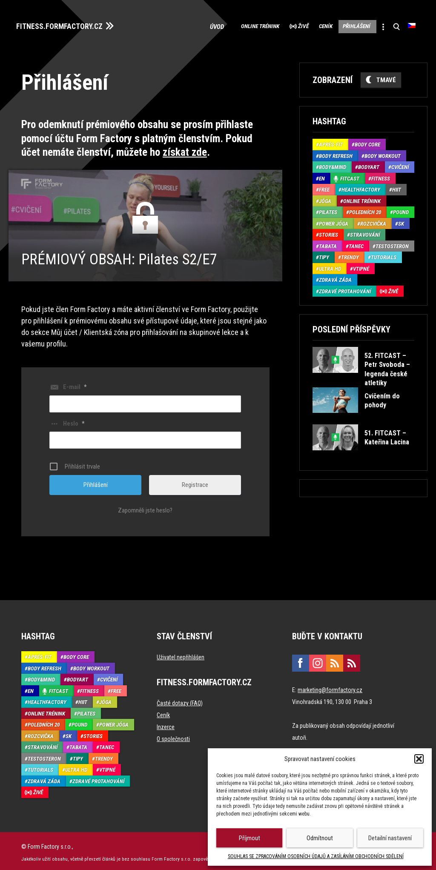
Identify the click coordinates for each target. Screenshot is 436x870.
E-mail (74, 384)
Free (324, 187)
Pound (401, 209)
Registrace (195, 482)
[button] (419, 759)
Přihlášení (343, 25)
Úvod (174, 25)
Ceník (302, 25)
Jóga (325, 198)
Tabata (328, 243)
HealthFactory (360, 187)
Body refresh (336, 153)
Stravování (365, 232)
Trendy (350, 255)
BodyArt (368, 164)
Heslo (73, 420)
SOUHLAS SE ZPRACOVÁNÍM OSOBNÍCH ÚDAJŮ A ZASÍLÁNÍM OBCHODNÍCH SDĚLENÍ (316, 856)
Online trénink (219, 25)
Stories (328, 232)
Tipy (324, 255)
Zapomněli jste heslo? (145, 507)
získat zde (185, 149)
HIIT (396, 187)
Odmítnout (320, 838)
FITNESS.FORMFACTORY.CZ (68, 24)
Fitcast (349, 175)
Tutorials (383, 255)
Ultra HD (330, 266)
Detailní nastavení (390, 838)
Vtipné (361, 266)
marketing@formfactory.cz (330, 687)
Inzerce (166, 724)
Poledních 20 (365, 209)
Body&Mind (332, 164)
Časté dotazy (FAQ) (180, 700)
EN (322, 175)
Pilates (328, 209)
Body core (367, 142)
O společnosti (173, 736)
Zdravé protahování (345, 288)
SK (401, 221)
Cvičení (400, 164)
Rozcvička (373, 221)
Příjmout (249, 838)
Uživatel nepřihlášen (180, 654)
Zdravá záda (335, 277)
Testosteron (392, 243)
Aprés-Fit (331, 142)
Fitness (380, 175)
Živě (272, 25)
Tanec (356, 243)
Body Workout (382, 153)
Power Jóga (333, 221)
